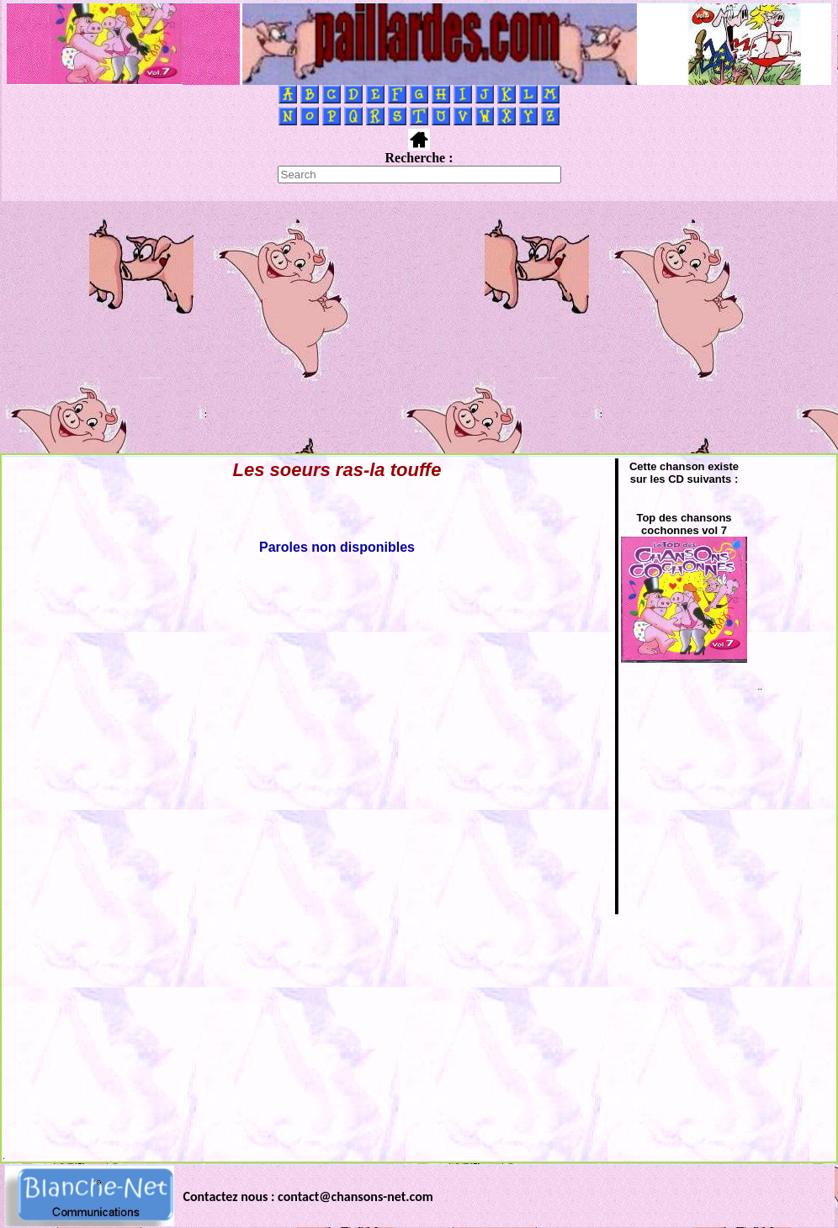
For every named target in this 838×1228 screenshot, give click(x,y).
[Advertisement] (419, 327)
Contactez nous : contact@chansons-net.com (308, 1196)
